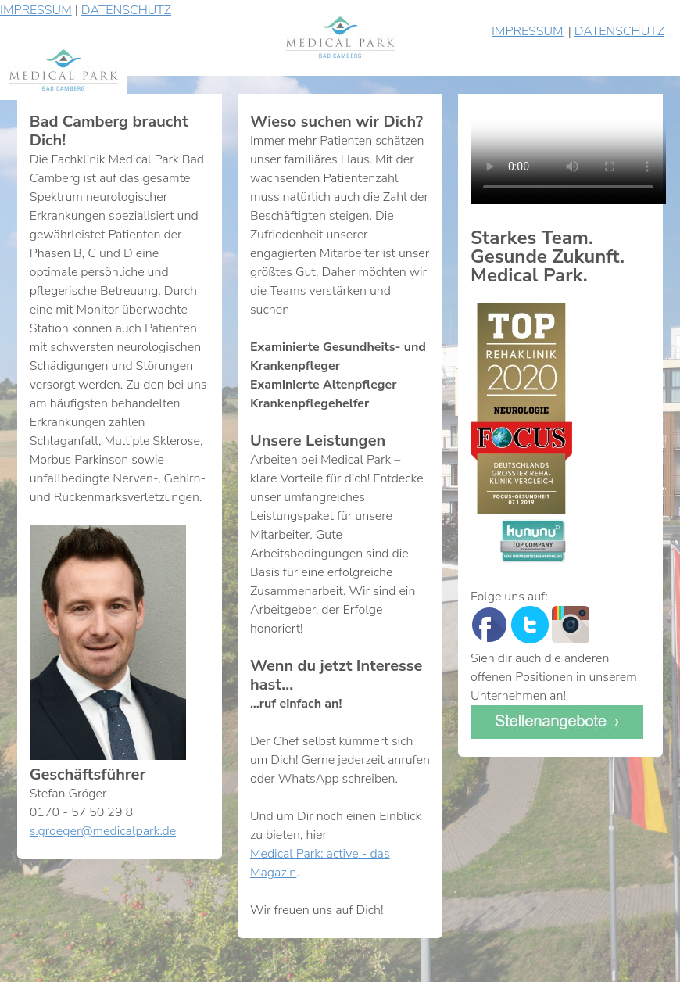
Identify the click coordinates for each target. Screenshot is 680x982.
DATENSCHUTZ (126, 10)
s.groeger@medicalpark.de (103, 831)
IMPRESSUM (36, 10)
